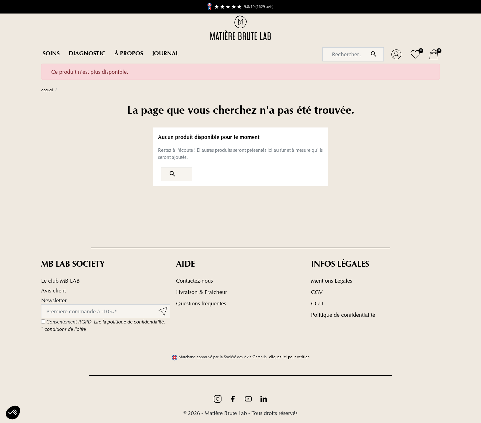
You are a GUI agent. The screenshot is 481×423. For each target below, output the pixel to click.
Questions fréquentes (201, 303)
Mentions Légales (331, 280)
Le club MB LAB (60, 280)
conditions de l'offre (63, 329)
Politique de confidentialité (343, 314)
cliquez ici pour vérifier (289, 356)
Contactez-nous (194, 280)
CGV (317, 292)
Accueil (47, 90)
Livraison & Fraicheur (201, 292)
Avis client (53, 290)
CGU (317, 303)
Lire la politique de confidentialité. (129, 322)
